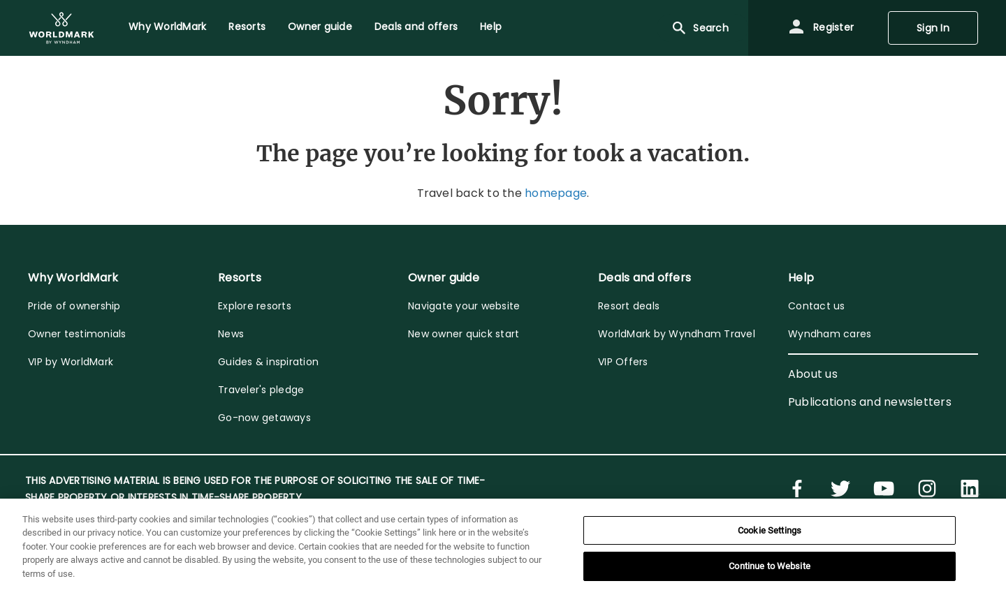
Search (700, 28)
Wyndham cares (829, 334)
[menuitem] (61, 28)
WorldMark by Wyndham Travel (676, 334)
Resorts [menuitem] (246, 27)
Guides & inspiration (268, 362)
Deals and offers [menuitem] (416, 27)
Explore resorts (254, 306)
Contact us (816, 306)
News (231, 334)
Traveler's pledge (261, 390)
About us (813, 374)
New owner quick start (463, 334)
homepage (556, 193)
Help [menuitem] (491, 27)
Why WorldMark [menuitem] (167, 27)
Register (821, 28)
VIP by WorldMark (70, 362)
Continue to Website (769, 566)
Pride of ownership (74, 306)
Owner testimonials (77, 334)
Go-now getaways (264, 418)
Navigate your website (464, 306)
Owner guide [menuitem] (320, 27)
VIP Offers (623, 362)
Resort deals (628, 306)
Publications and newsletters (870, 402)
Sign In (933, 28)
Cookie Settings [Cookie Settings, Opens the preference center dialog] (769, 530)
